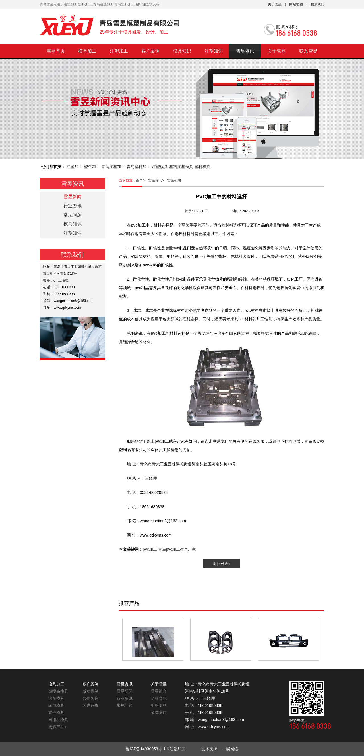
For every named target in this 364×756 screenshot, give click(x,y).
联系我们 (317, 4)
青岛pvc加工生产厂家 (177, 549)
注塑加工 (119, 51)
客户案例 (150, 51)
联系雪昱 (308, 51)
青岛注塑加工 (113, 166)
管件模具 (56, 712)
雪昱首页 (56, 51)
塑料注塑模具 (181, 166)
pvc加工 (150, 549)
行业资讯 (72, 205)
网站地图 (296, 4)
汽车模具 (56, 698)
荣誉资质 (159, 712)
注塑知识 (213, 51)
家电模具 (56, 705)
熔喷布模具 (58, 691)
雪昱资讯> (157, 180)
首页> (142, 180)
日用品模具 (58, 719)
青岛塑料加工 (138, 166)
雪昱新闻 (174, 180)
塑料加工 (92, 166)
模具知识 (182, 51)
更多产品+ (57, 726)
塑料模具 (202, 166)
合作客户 (90, 698)
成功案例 (90, 691)
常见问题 (72, 214)
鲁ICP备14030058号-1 (146, 749)
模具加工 (87, 51)
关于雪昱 (275, 4)
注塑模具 (160, 166)
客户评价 (90, 705)
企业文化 (159, 698)
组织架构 (159, 705)
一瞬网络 (228, 749)
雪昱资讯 (245, 51)
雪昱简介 (159, 691)
